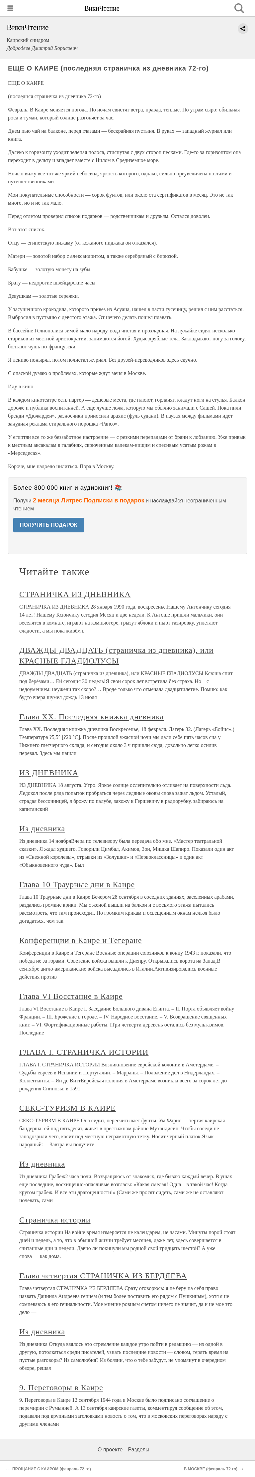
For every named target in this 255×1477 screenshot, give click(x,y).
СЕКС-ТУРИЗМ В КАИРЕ (67, 1108)
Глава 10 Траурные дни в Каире (77, 884)
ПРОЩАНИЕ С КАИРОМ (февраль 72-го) (51, 1469)
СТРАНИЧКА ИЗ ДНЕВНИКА (75, 594)
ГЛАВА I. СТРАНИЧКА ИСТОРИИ (83, 1052)
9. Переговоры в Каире (61, 1387)
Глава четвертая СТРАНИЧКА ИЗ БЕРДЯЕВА (103, 1275)
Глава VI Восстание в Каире (71, 996)
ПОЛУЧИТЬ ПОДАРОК (48, 525)
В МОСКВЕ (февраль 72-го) (210, 1469)
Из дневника (42, 828)
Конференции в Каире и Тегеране (80, 940)
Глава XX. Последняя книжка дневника (91, 716)
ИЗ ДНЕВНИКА (48, 772)
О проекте (110, 1449)
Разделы (138, 1449)
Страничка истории (55, 1219)
